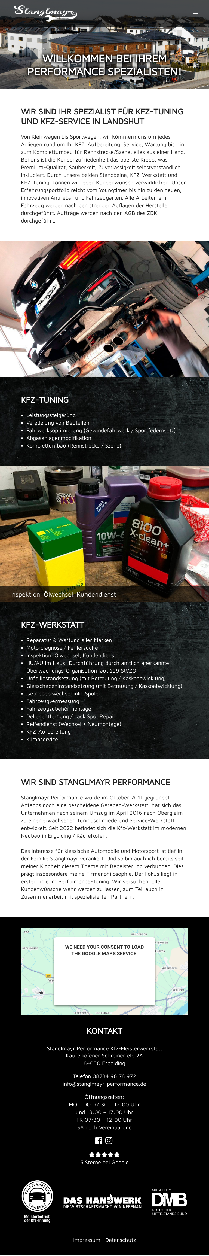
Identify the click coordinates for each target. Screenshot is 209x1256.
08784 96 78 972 (114, 1076)
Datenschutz (120, 1241)
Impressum (86, 1241)
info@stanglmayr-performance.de (104, 1084)
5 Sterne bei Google (104, 1163)
